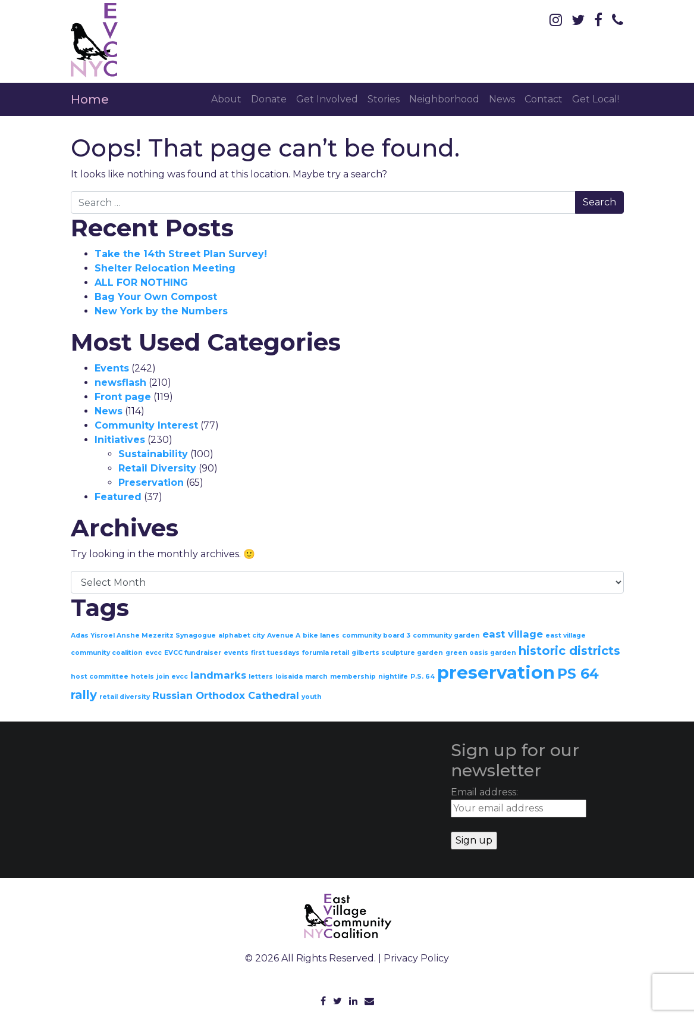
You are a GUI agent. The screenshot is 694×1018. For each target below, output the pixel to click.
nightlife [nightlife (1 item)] (393, 676)
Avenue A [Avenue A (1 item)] (283, 635)
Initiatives (120, 439)
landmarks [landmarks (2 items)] (218, 675)
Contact (544, 99)
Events (112, 368)
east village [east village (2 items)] (512, 634)
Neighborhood (444, 99)
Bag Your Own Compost (156, 296)
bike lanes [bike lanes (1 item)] (321, 635)
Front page (123, 396)
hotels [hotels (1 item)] (142, 676)
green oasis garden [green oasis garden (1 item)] (480, 653)
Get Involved (327, 99)
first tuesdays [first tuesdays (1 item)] (275, 653)
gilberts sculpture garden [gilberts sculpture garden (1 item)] (397, 653)
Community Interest (146, 425)
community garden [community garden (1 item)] (446, 635)
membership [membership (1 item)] (353, 676)
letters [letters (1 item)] (261, 676)
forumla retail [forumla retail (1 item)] (325, 653)
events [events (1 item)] (236, 653)
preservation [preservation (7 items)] (496, 672)
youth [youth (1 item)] (312, 697)
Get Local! (595, 99)
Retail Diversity (157, 468)
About (226, 99)
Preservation (151, 482)
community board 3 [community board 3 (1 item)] (376, 635)
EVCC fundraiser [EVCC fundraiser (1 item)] (192, 653)
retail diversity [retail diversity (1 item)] (124, 697)
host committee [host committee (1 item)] (99, 676)
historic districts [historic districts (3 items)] (569, 651)
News (502, 99)
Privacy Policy (416, 958)
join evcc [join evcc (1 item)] (172, 676)
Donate (269, 99)
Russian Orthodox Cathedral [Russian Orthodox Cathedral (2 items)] (225, 695)
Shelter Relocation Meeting (165, 268)
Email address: (518, 801)
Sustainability (153, 454)
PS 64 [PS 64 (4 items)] (578, 674)
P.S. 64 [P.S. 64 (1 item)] (422, 676)
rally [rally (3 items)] (84, 695)
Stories (384, 99)
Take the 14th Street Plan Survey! (181, 254)
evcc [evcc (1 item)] (153, 653)
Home (90, 99)
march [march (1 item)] (316, 676)
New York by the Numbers (161, 311)
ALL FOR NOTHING (141, 282)
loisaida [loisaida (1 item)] (289, 676)
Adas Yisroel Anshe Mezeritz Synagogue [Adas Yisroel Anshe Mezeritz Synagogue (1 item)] (143, 635)
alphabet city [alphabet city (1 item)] (241, 635)
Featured (118, 496)
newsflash (120, 382)
